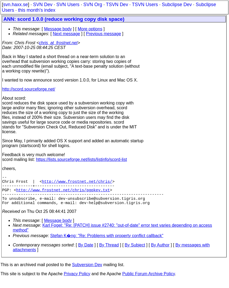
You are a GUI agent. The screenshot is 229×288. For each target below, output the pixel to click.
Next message (66, 33)
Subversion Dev (87, 272)
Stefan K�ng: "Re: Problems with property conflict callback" (106, 243)
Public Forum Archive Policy (148, 281)
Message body (58, 29)
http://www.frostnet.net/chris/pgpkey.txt (63, 194)
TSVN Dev (117, 4)
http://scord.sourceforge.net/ (28, 89)
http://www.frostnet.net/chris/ (77, 183)
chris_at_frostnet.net (58, 42)
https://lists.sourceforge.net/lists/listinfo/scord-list (81, 159)
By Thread (109, 252)
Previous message (103, 33)
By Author (160, 252)
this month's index (36, 10)
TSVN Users (145, 4)
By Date (85, 252)
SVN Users (67, 4)
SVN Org (92, 4)
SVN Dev (42, 4)
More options (90, 29)
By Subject (135, 252)
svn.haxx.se (15, 4)
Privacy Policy (77, 281)
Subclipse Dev (177, 4)
